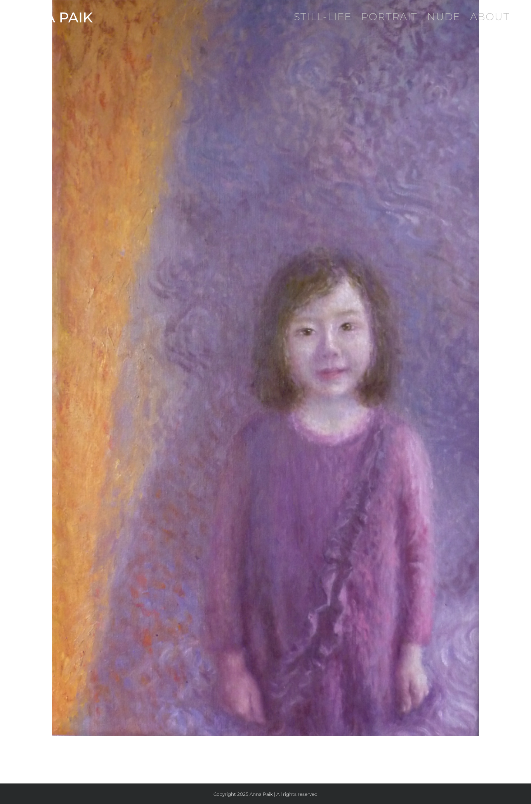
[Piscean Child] (265, 368)
